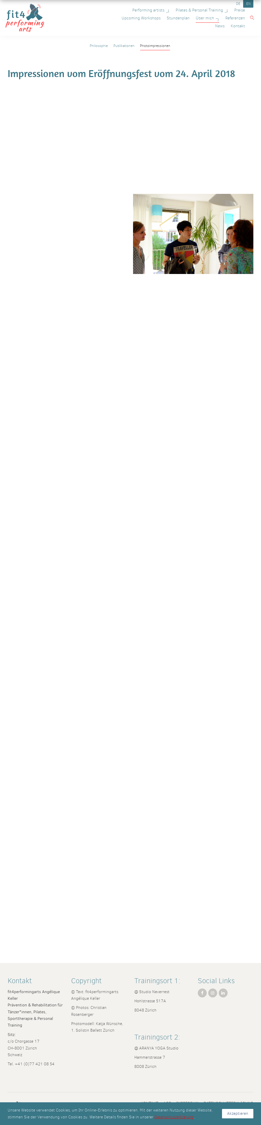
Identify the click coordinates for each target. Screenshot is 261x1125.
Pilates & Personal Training (200, 10)
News (238, 18)
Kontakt (235, 26)
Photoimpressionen (155, 45)
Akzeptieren (237, 1113)
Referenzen (217, 18)
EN (248, 3)
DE (238, 3)
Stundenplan (160, 18)
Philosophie (99, 45)
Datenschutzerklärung (174, 1117)
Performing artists (149, 10)
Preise (237, 10)
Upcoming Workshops (123, 18)
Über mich (190, 18)
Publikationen (124, 45)
